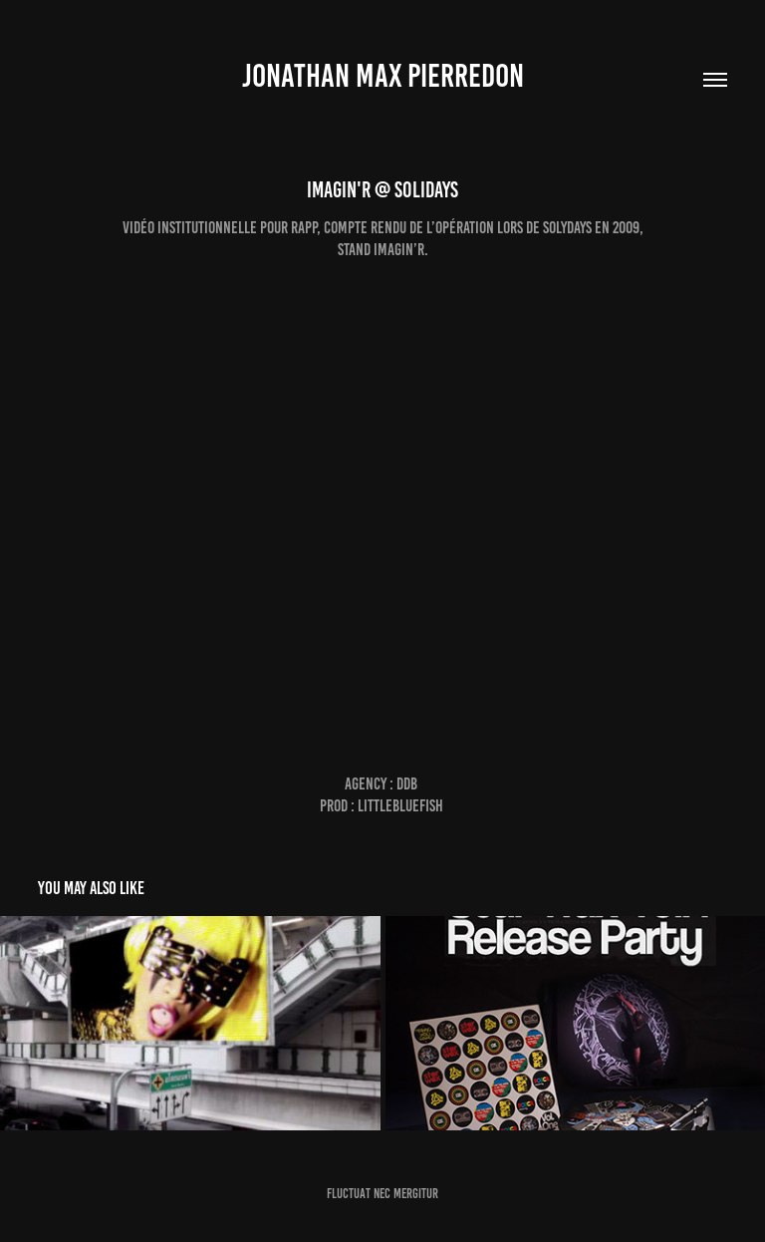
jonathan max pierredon (383, 76)
